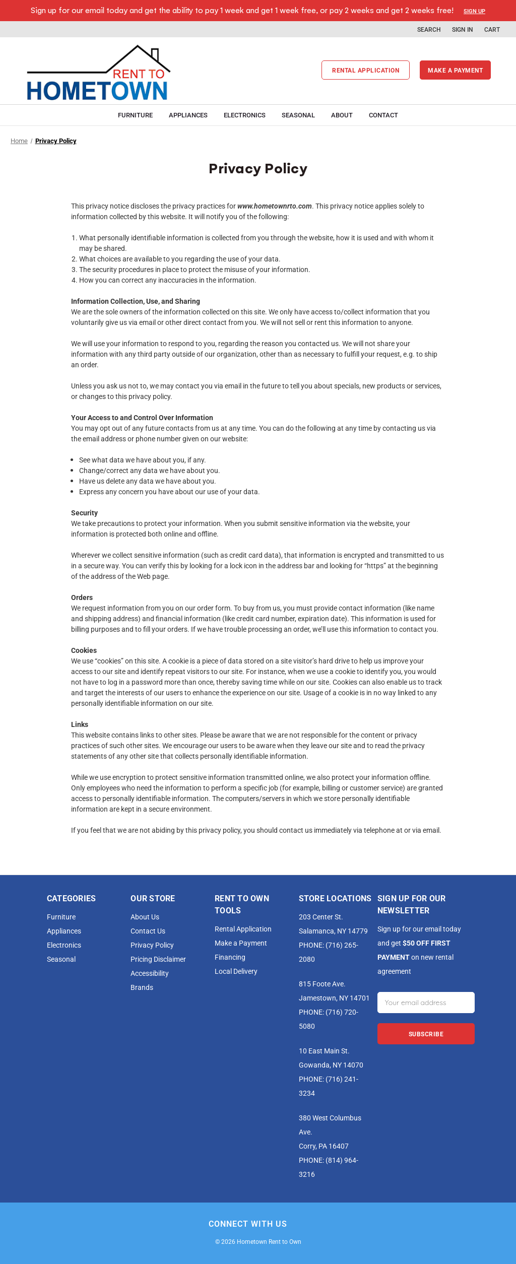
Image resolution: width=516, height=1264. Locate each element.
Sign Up (474, 11)
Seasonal (298, 114)
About (342, 114)
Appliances (188, 114)
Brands (142, 987)
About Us (145, 916)
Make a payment (455, 70)
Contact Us (148, 931)
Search (429, 29)
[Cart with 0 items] (492, 29)
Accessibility (150, 973)
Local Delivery (236, 971)
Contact (383, 114)
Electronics (245, 114)
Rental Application (365, 70)
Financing (230, 957)
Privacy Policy (152, 945)
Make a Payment (241, 943)
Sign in (462, 29)
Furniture (135, 114)
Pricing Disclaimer (158, 959)
